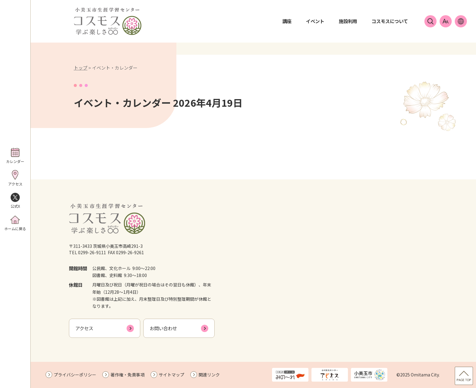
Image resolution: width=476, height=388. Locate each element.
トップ (80, 67)
